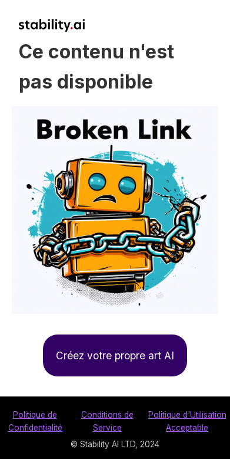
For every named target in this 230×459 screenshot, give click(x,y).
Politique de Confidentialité (35, 421)
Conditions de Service (107, 421)
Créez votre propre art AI (115, 355)
